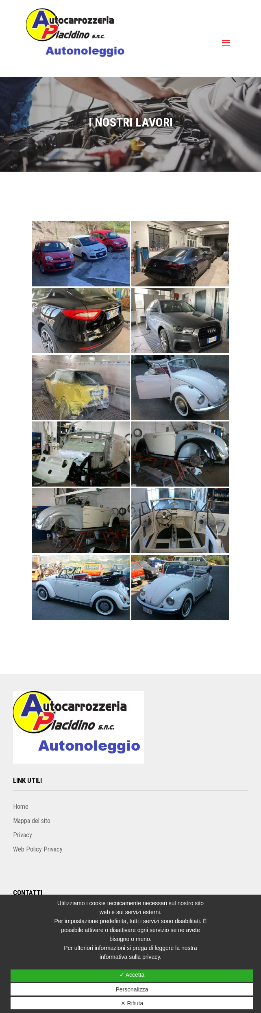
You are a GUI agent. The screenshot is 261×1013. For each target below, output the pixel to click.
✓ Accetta (132, 975)
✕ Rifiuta (132, 1003)
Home (20, 806)
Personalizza (131, 989)
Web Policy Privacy (38, 849)
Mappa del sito (31, 821)
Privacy (22, 835)
